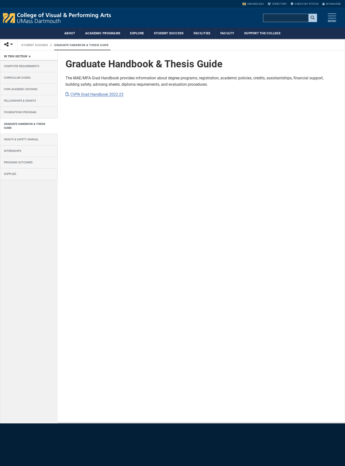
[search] (289, 18)
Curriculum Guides (17, 77)
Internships (12, 151)
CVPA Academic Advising (21, 89)
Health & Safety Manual (21, 139)
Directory (277, 3)
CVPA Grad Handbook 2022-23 (96, 94)
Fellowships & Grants (20, 100)
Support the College (262, 33)
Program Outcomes (18, 162)
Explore (137, 33)
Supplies (10, 174)
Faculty (227, 33)
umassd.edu (253, 3)
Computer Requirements (21, 66)
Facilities (202, 33)
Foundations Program (20, 112)
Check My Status (304, 3)
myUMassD (331, 3)
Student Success (169, 33)
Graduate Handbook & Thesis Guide (81, 45)
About (69, 33)
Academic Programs (102, 33)
